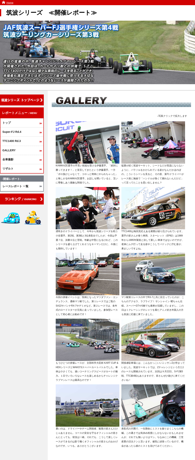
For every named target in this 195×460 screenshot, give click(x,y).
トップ (6, 122)
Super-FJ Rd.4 (11, 131)
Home (10, 2)
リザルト (8, 168)
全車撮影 (8, 159)
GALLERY (9, 150)
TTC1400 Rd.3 (11, 141)
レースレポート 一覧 (15, 186)
